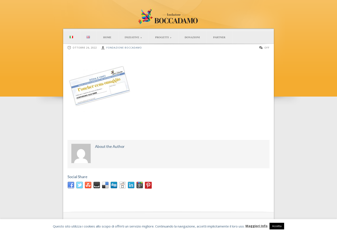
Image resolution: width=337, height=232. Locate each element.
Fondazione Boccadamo (124, 47)
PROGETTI (163, 37)
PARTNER (219, 37)
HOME (107, 37)
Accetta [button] (277, 226)
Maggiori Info (256, 226)
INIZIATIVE (133, 37)
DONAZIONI (192, 37)
